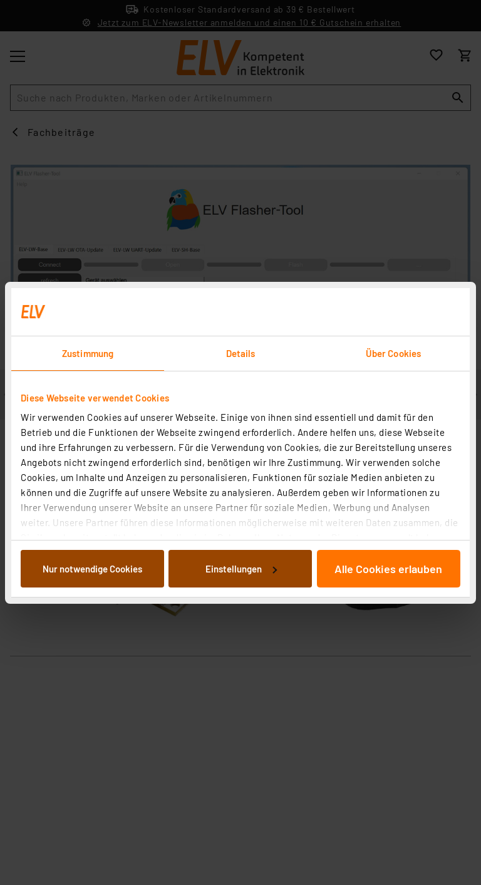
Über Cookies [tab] (393, 353)
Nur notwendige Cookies (92, 568)
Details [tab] (241, 353)
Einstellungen (241, 568)
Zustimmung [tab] (87, 353)
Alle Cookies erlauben (388, 569)
